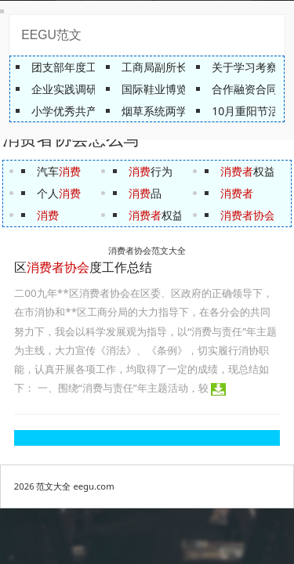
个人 (59, 193)
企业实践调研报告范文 (86, 88)
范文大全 (53, 486)
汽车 (59, 171)
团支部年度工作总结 (80, 67)
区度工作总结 (83, 267)
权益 (156, 215)
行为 (150, 171)
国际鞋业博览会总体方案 (182, 88)
